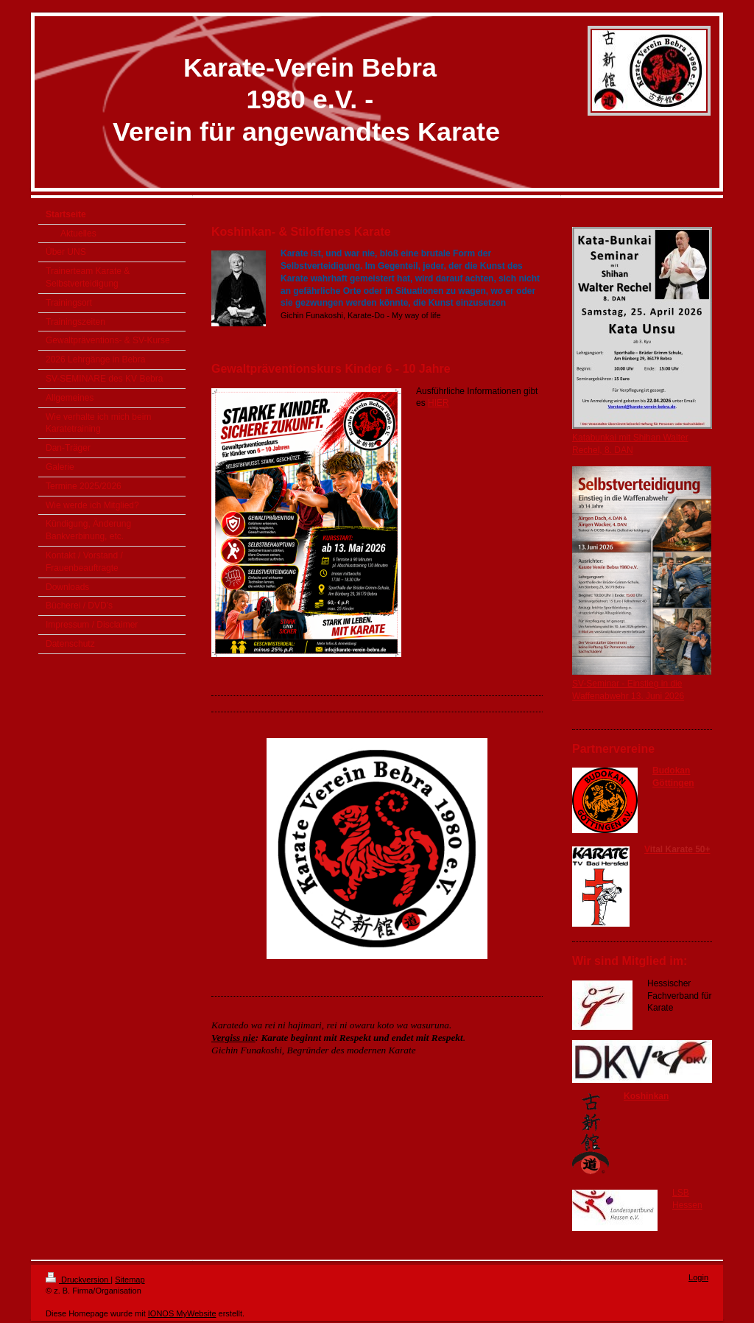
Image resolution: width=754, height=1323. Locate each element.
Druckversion (78, 1279)
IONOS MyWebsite (182, 1313)
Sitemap (129, 1279)
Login (698, 1277)
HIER (438, 403)
